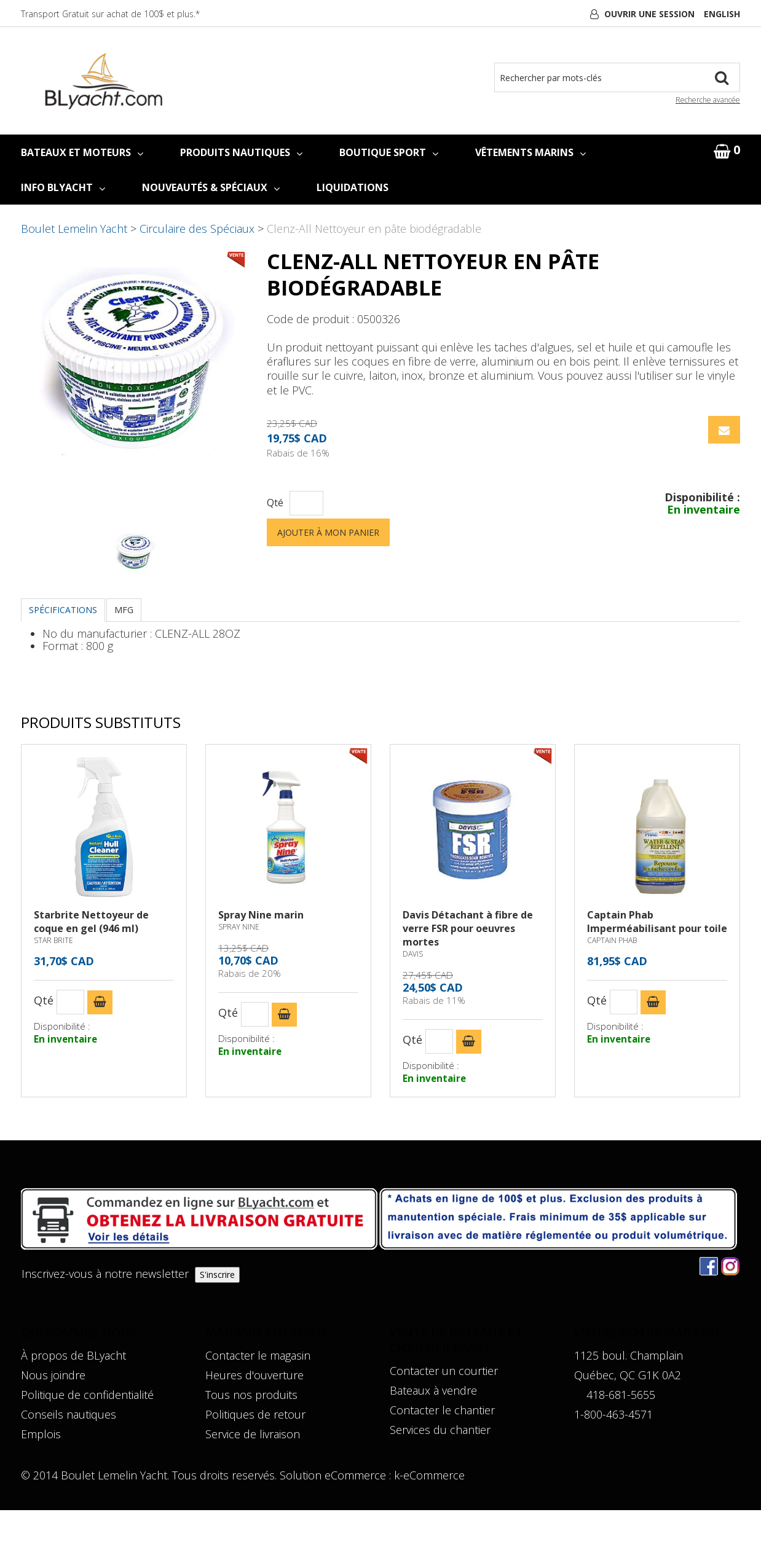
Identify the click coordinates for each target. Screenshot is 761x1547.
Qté (275, 503)
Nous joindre (53, 1411)
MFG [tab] (123, 646)
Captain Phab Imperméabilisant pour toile (657, 958)
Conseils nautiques (68, 1451)
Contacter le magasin (257, 1392)
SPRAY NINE (238, 963)
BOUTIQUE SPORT (388, 152)
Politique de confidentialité (87, 1431)
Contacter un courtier (444, 1407)
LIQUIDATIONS (352, 187)
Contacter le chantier (442, 1446)
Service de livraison (252, 1470)
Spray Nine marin (261, 951)
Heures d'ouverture (254, 1411)
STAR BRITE (53, 977)
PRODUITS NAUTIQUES (241, 152)
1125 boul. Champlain (628, 1392)
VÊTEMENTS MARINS (530, 152)
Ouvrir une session (649, 14)
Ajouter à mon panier (328, 532)
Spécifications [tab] (63, 646)
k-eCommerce (429, 1512)
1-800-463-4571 (613, 1451)
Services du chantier (440, 1466)
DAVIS (413, 990)
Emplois (41, 1470)
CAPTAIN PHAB (612, 977)
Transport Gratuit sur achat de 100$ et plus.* (110, 14)
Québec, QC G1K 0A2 (627, 1411)
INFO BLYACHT (63, 187)
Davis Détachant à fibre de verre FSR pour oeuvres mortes (468, 965)
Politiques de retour (255, 1451)
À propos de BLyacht (73, 1392)
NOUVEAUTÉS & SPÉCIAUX (211, 187)
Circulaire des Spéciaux (197, 228)
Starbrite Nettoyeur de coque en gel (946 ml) (91, 958)
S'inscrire (217, 1311)
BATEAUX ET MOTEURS (82, 152)
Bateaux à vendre (433, 1427)
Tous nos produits (251, 1431)
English (722, 14)
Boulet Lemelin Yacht (74, 228)
